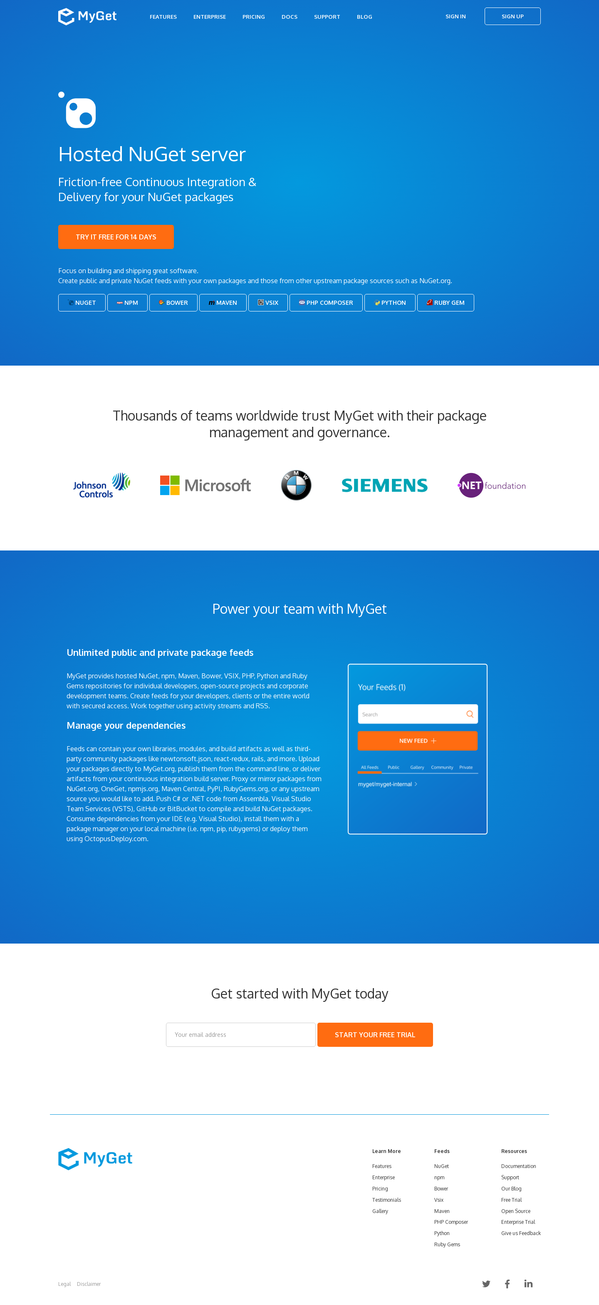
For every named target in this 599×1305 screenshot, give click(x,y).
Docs (289, 16)
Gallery (380, 1211)
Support (327, 16)
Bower (173, 302)
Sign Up (513, 16)
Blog (364, 16)
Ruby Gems (447, 1244)
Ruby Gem (446, 302)
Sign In (456, 16)
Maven (223, 302)
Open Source (515, 1211)
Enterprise (209, 16)
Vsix (268, 302)
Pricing (254, 16)
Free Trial (511, 1200)
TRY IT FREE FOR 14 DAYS (116, 237)
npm (439, 1177)
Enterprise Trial (518, 1222)
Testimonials (386, 1200)
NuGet (82, 302)
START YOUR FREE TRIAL (375, 1035)
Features (163, 16)
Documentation (518, 1166)
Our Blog (511, 1188)
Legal (64, 1284)
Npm (127, 302)
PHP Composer (326, 302)
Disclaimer (89, 1284)
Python (390, 302)
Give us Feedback (521, 1233)
